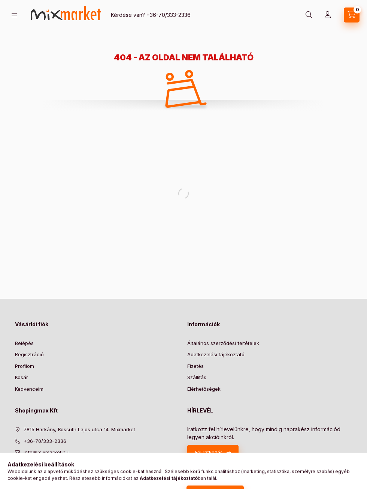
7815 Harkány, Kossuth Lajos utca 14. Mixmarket (79, 429)
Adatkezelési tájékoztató (216, 354)
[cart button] (352, 15)
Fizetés (195, 366)
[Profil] (327, 15)
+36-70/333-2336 (168, 15)
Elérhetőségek (204, 389)
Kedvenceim (29, 389)
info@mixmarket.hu (46, 452)
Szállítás (196, 377)
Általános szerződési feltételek (223, 343)
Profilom (24, 366)
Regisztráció (29, 354)
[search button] (308, 15)
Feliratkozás (209, 452)
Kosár (21, 377)
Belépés (24, 343)
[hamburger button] (14, 15)
